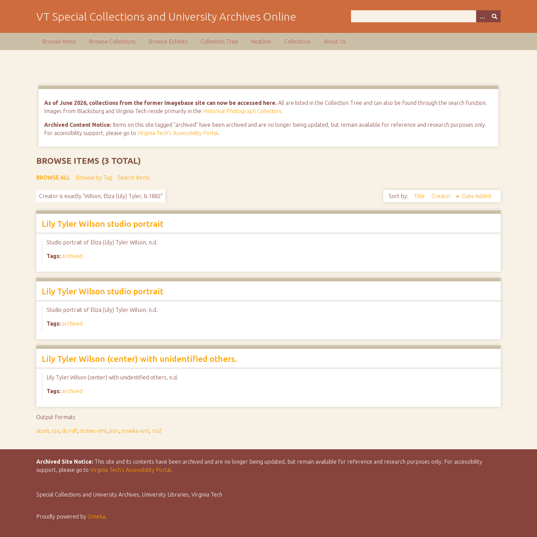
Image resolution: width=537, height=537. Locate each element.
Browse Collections (112, 41)
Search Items (134, 177)
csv (55, 431)
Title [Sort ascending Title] (420, 196)
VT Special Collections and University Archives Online (166, 16)
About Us (335, 41)
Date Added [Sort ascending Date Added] (476, 196)
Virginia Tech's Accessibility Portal (177, 133)
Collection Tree (219, 41)
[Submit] (494, 16)
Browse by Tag (94, 177)
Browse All (53, 177)
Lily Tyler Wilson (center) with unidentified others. (139, 359)
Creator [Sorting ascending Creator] (442, 196)
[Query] (425, 16)
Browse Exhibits (168, 41)
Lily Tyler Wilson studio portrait (102, 224)
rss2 (157, 431)
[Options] (482, 16)
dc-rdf (69, 431)
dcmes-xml (93, 431)
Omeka (96, 516)
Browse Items (59, 41)
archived (72, 256)
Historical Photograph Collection (242, 111)
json (114, 431)
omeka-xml (135, 431)
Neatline (261, 41)
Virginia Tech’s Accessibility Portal (130, 470)
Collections (297, 41)
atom (42, 431)
